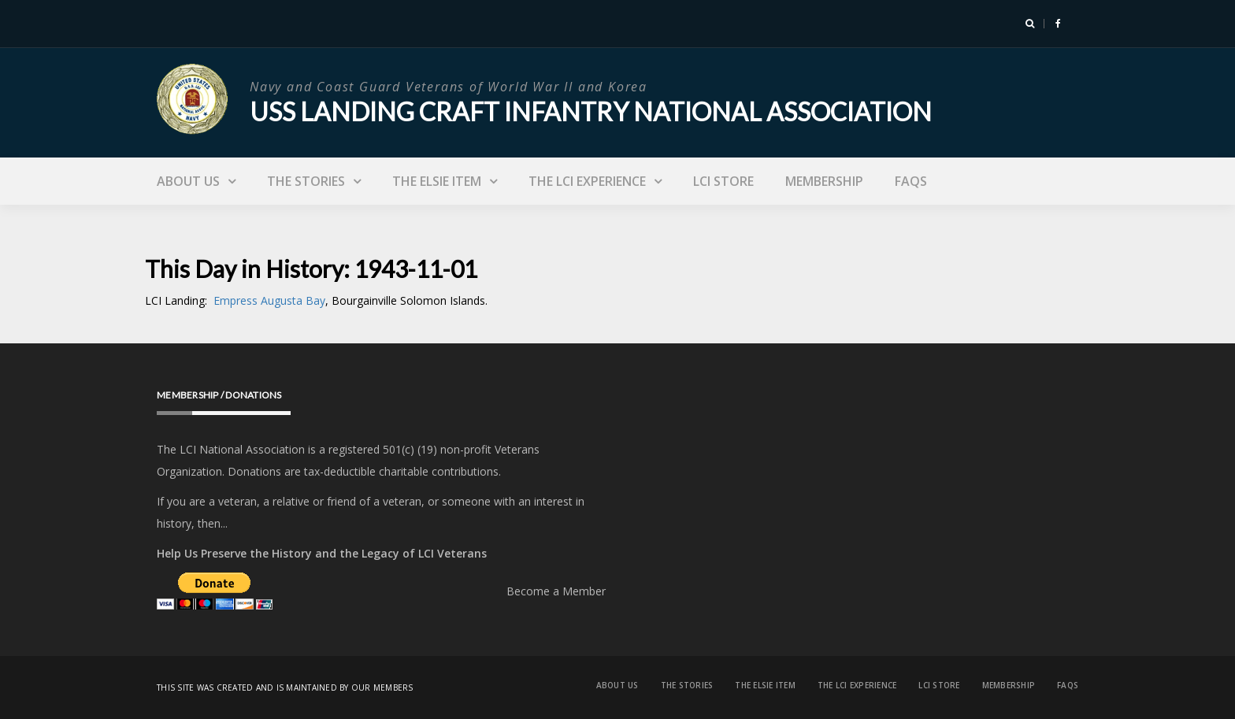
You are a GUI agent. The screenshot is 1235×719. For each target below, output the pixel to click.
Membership (824, 181)
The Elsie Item (436, 181)
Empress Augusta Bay (269, 300)
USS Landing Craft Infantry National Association (591, 111)
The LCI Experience (587, 181)
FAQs (911, 181)
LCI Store (723, 181)
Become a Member (556, 591)
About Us (188, 181)
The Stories (306, 181)
